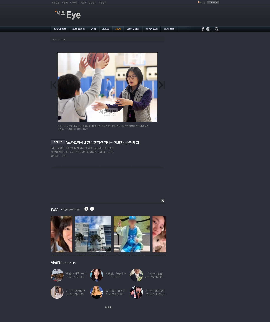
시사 (55, 39)
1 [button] (106, 307)
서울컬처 (102, 2)
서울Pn (65, 2)
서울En (83, 2)
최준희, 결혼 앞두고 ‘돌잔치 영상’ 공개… (155, 294)
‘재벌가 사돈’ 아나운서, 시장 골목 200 (75, 277)
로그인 (203, 2)
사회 (63, 39)
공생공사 (92, 2)
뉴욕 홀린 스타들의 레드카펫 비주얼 (115, 294)
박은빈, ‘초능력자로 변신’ (115, 275)
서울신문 (55, 2)
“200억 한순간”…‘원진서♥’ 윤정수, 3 (155, 277)
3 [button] (110, 307)
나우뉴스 (74, 2)
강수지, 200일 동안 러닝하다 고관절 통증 (76, 294)
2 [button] (108, 307)
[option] (69, 233)
